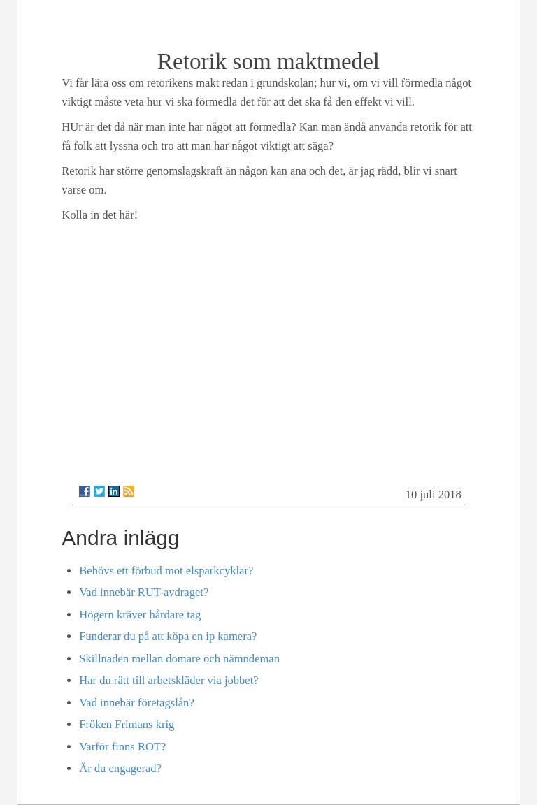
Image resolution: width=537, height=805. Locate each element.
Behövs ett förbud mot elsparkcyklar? (166, 570)
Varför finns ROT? (122, 746)
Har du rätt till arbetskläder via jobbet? (168, 680)
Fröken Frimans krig (126, 724)
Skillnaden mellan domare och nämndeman (179, 658)
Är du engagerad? (120, 768)
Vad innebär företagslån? (136, 702)
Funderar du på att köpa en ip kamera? (168, 636)
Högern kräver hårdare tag (140, 614)
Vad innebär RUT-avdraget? (143, 592)
